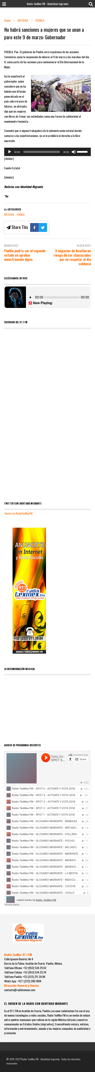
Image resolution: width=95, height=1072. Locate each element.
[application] (47, 152)
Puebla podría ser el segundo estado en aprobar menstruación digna (24, 255)
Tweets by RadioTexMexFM (18, 513)
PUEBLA (20, 214)
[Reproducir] (10, 152)
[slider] (41, 152)
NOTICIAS (9, 214)
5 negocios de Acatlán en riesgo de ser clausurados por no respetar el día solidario (72, 257)
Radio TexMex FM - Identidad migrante (47, 3)
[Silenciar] (74, 152)
